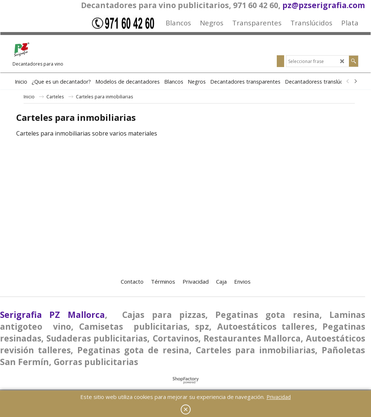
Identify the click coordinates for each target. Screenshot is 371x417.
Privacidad (278, 396)
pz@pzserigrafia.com (323, 5)
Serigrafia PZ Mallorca (52, 314)
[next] (355, 81)
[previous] (347, 81)
